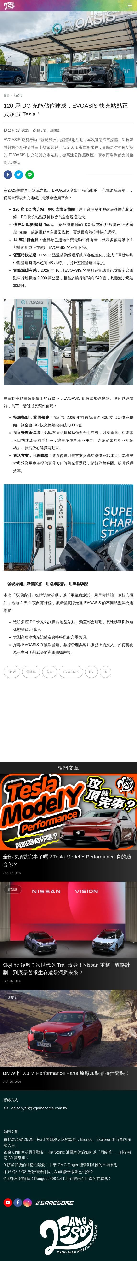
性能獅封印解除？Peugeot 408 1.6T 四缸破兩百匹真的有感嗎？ (58, 1179)
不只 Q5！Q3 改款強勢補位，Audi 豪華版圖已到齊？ (49, 1172)
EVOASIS (71, 672)
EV (91, 672)
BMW (12, 672)
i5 (105, 672)
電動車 (31, 672)
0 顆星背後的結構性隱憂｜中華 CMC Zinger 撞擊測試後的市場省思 (61, 1165)
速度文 (18, 95)
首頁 (6, 95)
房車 (49, 672)
